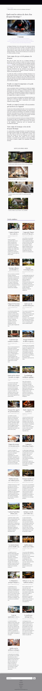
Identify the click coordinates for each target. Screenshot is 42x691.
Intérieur (21, 686)
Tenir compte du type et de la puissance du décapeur (20, 38)
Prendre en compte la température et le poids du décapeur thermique (20, 39)
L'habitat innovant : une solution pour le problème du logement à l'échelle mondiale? (14, 481)
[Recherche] (19, 678)
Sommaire (21, 37)
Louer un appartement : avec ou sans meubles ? (14, 616)
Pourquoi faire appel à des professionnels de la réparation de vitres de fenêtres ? (14, 412)
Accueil (7, 8)
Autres (11, 8)
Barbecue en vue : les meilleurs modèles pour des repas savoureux (28, 583)
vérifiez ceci (9, 64)
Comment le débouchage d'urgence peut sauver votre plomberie (28, 446)
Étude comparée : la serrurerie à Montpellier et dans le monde (28, 412)
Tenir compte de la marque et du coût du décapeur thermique (20, 42)
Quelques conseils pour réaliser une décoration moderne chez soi (28, 514)
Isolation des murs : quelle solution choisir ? (17, 179)
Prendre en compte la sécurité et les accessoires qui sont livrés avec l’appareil (20, 41)
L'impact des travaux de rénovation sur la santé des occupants (13, 446)
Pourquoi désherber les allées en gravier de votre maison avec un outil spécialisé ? (28, 342)
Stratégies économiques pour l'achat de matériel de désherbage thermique (28, 270)
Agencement (21, 684)
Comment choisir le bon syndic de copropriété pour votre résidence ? (14, 234)
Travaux (21, 680)
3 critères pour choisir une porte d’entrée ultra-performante (20, 164)
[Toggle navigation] (2, 2)
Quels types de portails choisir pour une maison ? (28, 305)
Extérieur (21, 682)
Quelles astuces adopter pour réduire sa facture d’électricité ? (28, 547)
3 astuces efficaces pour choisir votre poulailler (18, 210)
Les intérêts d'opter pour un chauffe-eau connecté (13, 546)
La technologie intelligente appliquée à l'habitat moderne (28, 377)
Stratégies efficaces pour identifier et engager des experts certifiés (13, 270)
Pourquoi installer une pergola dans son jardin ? (28, 480)
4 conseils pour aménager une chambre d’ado (28, 616)
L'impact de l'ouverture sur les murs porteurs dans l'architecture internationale (14, 306)
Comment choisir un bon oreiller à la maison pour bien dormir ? (19, 194)
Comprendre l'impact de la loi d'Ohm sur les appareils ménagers (28, 233)
